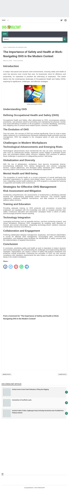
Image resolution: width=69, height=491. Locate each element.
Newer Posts (7, 374)
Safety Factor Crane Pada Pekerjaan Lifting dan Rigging (30, 389)
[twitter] (11, 267)
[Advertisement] (34, 8)
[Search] (33, 39)
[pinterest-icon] (65, 20)
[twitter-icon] (61, 20)
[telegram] (27, 267)
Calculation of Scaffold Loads (21, 400)
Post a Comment (18, 60)
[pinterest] (16, 267)
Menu (5, 34)
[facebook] (5, 267)
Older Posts (62, 374)
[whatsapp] (21, 267)
